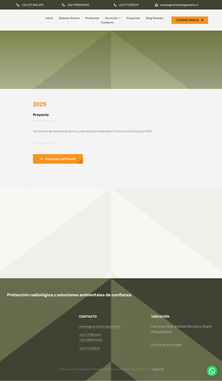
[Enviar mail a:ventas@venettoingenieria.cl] (176, 4)
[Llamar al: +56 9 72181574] (126, 4)
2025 (39, 104)
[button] (58, 159)
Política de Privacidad (166, 344)
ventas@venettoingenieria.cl (99, 326)
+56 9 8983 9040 (91, 340)
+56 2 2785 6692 (90, 335)
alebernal (158, 369)
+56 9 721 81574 (89, 348)
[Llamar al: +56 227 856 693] (30, 4)
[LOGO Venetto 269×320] (25, 13)
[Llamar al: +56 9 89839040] (75, 4)
